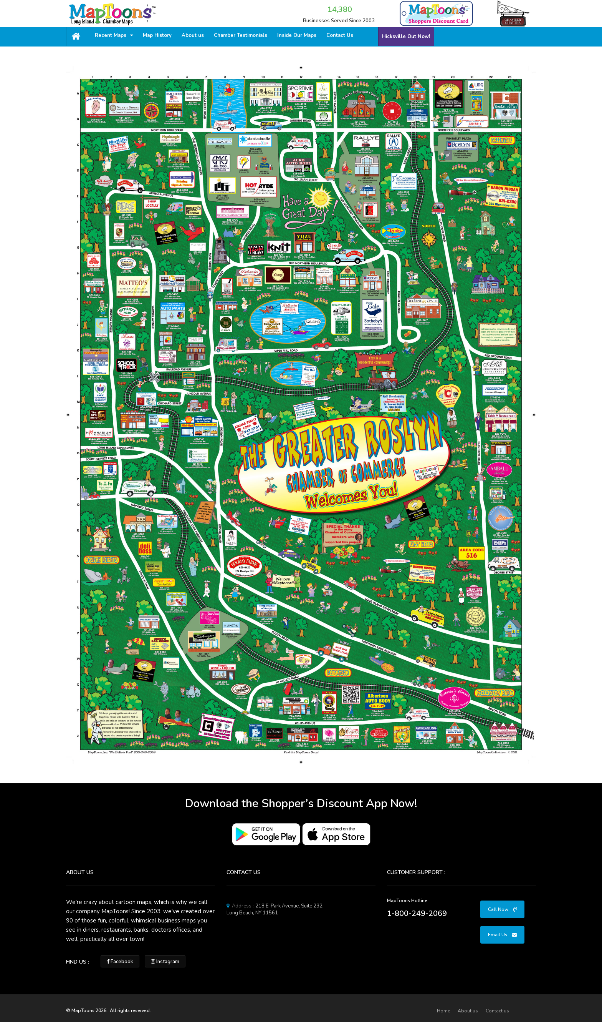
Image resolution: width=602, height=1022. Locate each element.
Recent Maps (114, 35)
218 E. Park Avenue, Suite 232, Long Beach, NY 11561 (275, 909)
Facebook (120, 961)
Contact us (497, 1011)
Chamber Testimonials (240, 35)
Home (443, 1011)
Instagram (165, 961)
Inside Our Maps (296, 35)
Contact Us (339, 35)
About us (193, 35)
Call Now (502, 909)
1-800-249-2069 (417, 913)
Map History (157, 35)
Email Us (502, 935)
